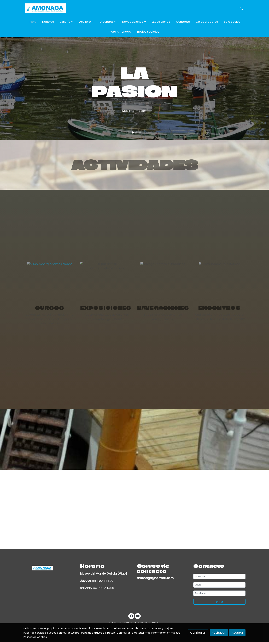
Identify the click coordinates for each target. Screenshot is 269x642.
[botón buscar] (241, 8)
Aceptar (237, 633)
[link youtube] (138, 615)
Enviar (219, 601)
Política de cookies (120, 622)
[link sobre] (49, 567)
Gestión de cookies (146, 622)
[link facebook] (131, 615)
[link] (45, 8)
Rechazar (218, 633)
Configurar (198, 633)
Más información (147, 111)
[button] (66, 22)
